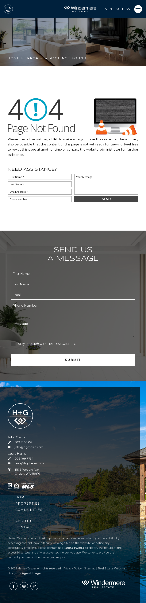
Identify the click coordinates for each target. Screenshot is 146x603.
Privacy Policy (72, 568)
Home (21, 497)
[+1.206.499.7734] (20, 459)
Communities (29, 510)
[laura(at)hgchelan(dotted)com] (26, 464)
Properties (27, 503)
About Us (25, 521)
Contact (24, 527)
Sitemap (89, 568)
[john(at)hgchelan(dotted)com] (25, 447)
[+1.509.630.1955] (117, 9)
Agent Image (31, 573)
